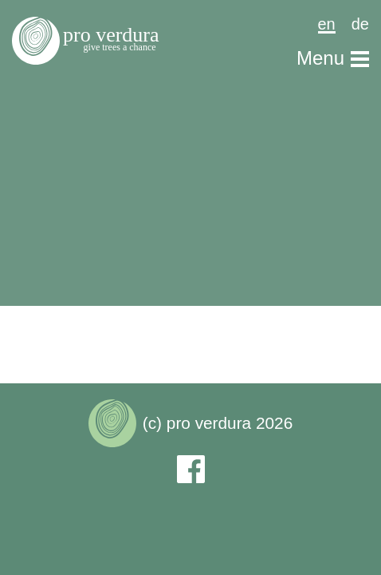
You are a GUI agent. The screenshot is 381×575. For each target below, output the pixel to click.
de (360, 23)
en (327, 24)
